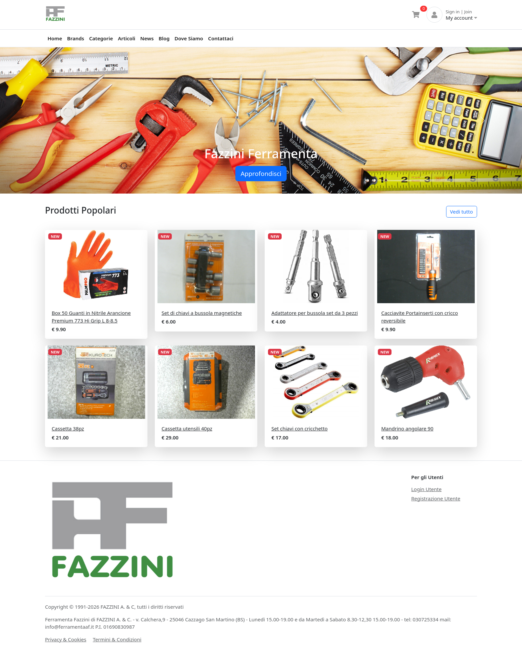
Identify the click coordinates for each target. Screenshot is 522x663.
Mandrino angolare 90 (407, 428)
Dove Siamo (188, 38)
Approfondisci (261, 173)
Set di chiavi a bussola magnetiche (201, 313)
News (146, 38)
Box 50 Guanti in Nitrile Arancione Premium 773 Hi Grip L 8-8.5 (91, 317)
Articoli (126, 38)
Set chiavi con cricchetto (299, 428)
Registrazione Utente (435, 498)
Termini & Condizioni (117, 639)
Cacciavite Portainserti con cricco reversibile (419, 317)
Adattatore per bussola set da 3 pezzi (314, 313)
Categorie (101, 38)
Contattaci (220, 38)
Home (55, 38)
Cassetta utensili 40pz (186, 428)
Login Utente (426, 489)
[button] (39, 120)
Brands (75, 38)
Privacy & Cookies (65, 639)
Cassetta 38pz (68, 428)
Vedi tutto (461, 211)
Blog (164, 38)
